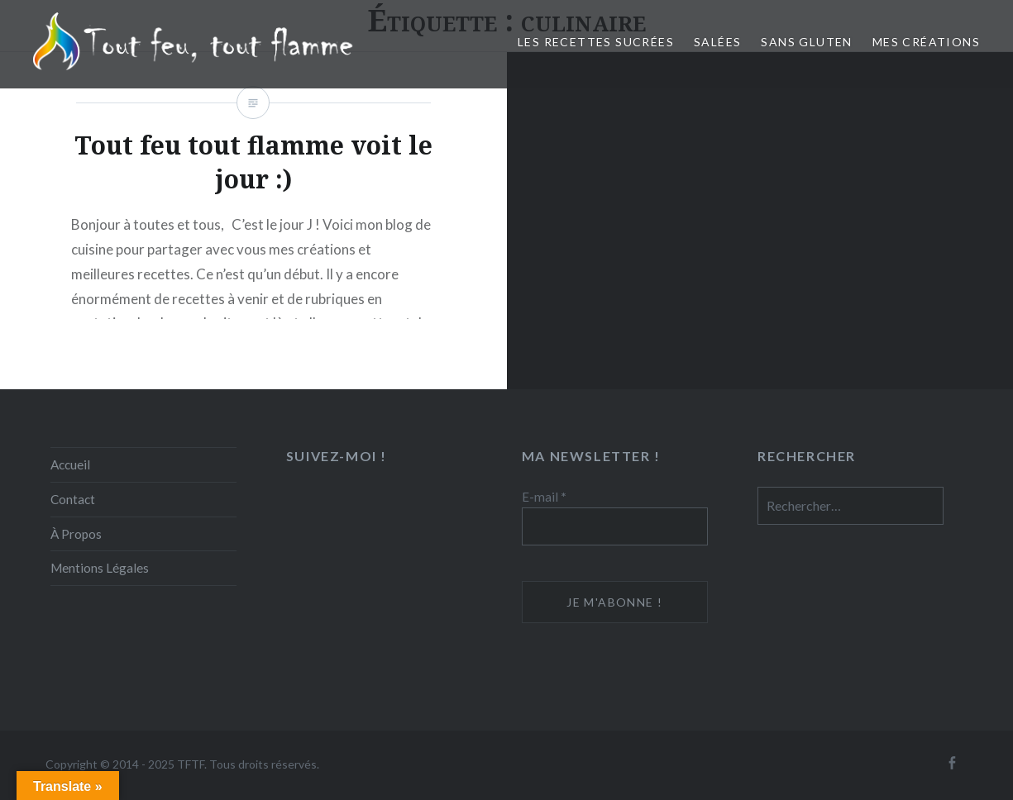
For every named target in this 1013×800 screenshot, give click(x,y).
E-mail (544, 496)
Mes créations (926, 42)
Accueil (70, 464)
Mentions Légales (99, 567)
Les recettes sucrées (596, 42)
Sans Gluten (806, 42)
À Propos (76, 533)
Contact (72, 499)
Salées (717, 42)
